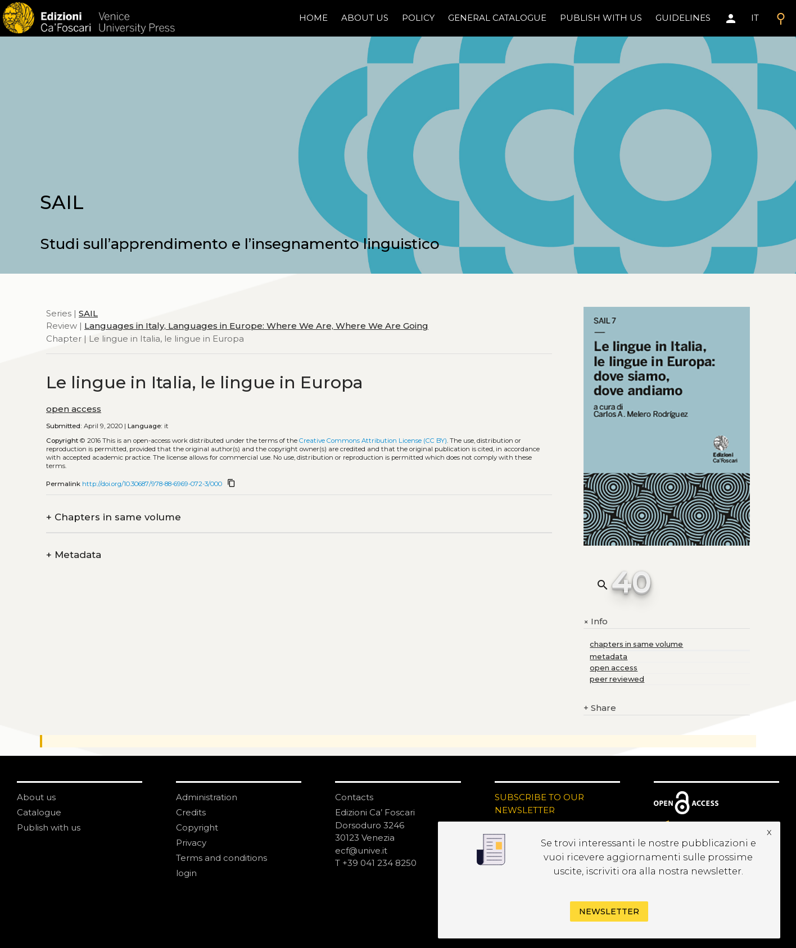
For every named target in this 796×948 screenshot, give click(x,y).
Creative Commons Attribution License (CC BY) (373, 440)
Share (600, 708)
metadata (608, 656)
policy (418, 17)
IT (755, 17)
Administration (206, 797)
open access (73, 408)
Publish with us (601, 17)
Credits (191, 812)
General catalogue (497, 17)
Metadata (73, 555)
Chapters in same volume (113, 517)
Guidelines (683, 17)
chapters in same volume (636, 644)
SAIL (88, 313)
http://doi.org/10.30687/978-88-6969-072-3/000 (152, 484)
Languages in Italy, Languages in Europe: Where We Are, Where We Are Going (256, 325)
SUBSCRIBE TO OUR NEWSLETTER (539, 803)
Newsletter (609, 911)
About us (364, 17)
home (313, 17)
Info (596, 621)
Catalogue (39, 812)
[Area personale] (730, 18)
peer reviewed (617, 679)
